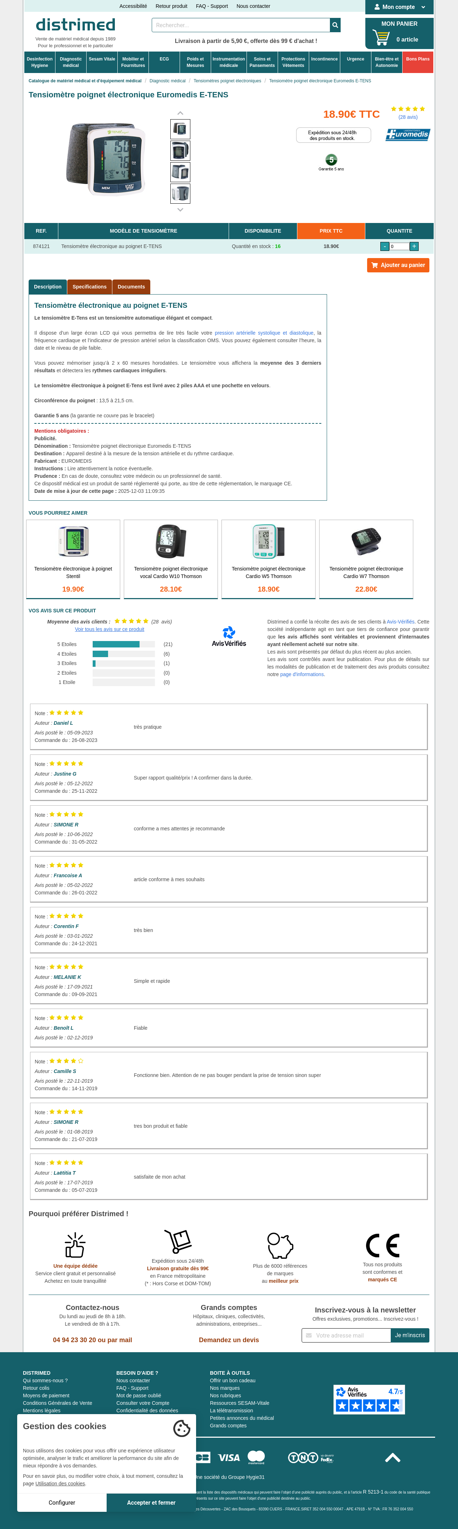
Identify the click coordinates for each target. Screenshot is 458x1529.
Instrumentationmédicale (229, 62)
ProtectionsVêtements (293, 62)
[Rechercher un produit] (241, 25)
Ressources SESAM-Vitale (239, 1403)
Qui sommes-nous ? (45, 1380)
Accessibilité (133, 6)
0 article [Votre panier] (407, 40)
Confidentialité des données (147, 1410)
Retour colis (36, 1388)
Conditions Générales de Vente (57, 1403)
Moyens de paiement (46, 1395)
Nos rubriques (225, 1395)
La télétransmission (231, 1410)
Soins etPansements (262, 62)
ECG (164, 59)
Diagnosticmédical (71, 62)
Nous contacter (253, 6)
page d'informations (302, 674)
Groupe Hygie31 (246, 1477)
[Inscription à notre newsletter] (346, 1335)
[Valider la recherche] (335, 25)
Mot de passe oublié (138, 1395)
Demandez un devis (229, 1340)
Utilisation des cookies (60, 1483)
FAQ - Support (212, 6)
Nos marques (225, 1388)
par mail (119, 1340)
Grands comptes (228, 1425)
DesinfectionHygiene (40, 62)
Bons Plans (417, 59)
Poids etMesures (195, 62)
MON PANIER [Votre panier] (399, 24)
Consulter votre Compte (142, 1403)
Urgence (355, 59)
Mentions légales (41, 1410)
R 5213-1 (373, 1492)
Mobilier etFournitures (133, 62)
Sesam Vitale (102, 59)
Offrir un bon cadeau (232, 1380)
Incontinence (324, 59)
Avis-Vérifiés (401, 622)
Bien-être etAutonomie (387, 62)
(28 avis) (408, 117)
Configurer (62, 1502)
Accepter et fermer (151, 1502)
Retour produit (171, 6)
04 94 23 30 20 (74, 1340)
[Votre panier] (381, 37)
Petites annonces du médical (242, 1418)
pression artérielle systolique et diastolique (264, 333)
